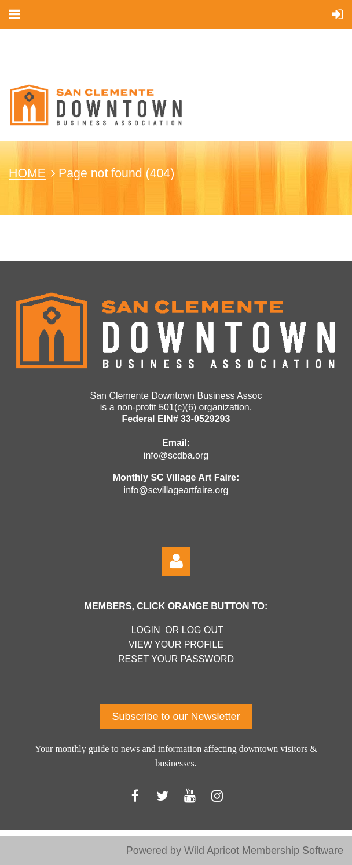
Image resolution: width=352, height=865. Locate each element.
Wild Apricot (211, 850)
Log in (176, 561)
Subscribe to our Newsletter (176, 716)
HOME (27, 173)
